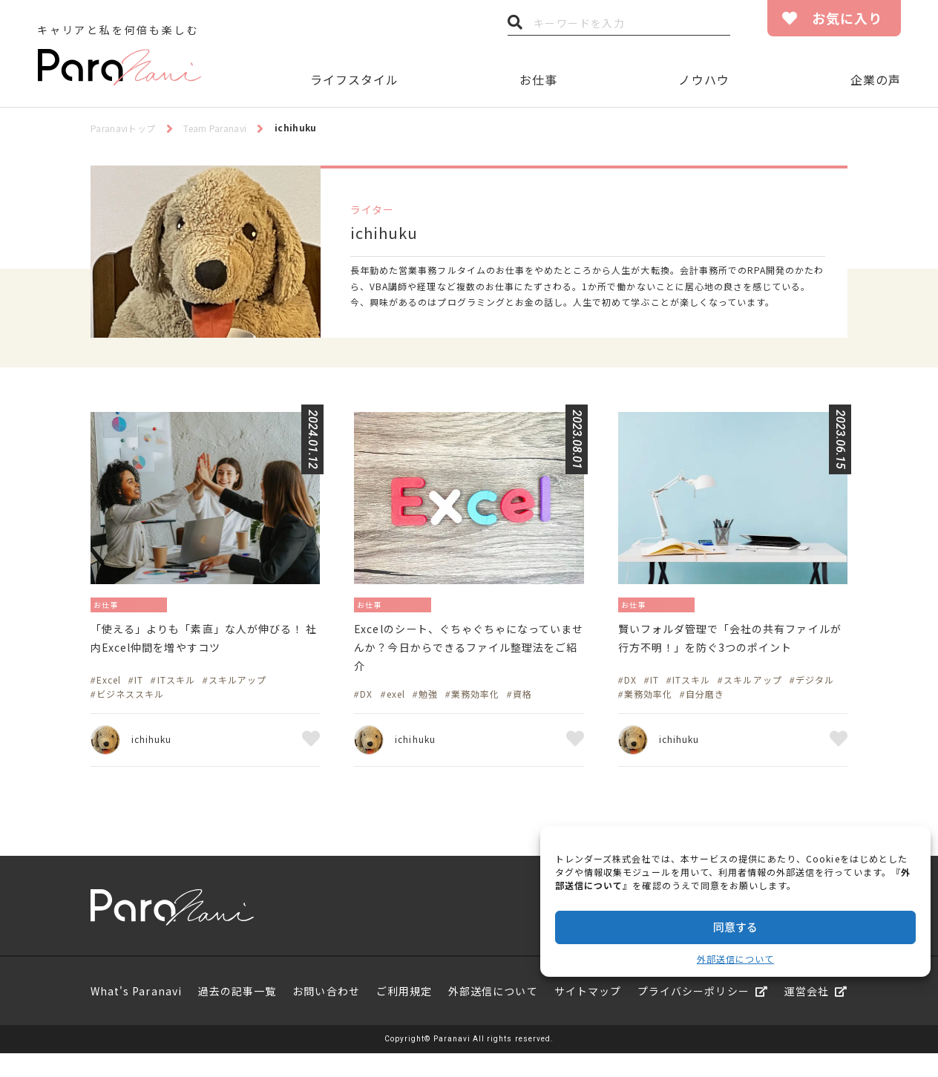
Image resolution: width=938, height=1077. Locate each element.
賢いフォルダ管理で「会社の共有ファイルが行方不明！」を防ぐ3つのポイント (731, 653)
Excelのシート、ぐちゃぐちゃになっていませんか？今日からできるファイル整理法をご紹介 (466, 653)
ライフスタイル (354, 79)
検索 (515, 26)
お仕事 (538, 79)
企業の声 (875, 79)
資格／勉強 (156, 604)
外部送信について (735, 958)
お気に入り (847, 17)
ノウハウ (703, 79)
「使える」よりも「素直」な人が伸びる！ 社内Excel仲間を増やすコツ (203, 642)
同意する (735, 926)
